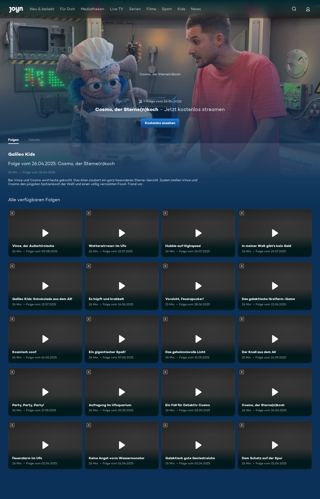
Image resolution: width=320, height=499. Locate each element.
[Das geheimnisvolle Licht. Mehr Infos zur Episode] (198, 339)
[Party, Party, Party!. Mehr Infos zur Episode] (45, 392)
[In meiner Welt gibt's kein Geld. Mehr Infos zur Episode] (275, 233)
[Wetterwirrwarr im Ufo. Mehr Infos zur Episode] (122, 233)
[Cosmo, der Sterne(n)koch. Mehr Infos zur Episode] (275, 392)
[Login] (308, 9)
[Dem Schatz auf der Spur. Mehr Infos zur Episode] (275, 445)
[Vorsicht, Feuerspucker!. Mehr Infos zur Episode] (198, 286)
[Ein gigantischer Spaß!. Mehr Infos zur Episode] (122, 339)
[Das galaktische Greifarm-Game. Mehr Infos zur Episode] (275, 286)
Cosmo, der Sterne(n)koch (160, 74)
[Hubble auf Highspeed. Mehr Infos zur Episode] (198, 233)
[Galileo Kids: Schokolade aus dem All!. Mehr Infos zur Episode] (45, 286)
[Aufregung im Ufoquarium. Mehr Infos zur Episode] (122, 392)
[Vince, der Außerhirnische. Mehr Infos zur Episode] (45, 233)
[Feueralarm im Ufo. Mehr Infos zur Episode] (45, 445)
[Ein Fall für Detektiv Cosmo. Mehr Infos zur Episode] (198, 392)
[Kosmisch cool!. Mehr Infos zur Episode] (45, 339)
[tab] (14, 140)
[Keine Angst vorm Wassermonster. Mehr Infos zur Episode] (122, 445)
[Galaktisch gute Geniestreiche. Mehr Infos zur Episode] (198, 445)
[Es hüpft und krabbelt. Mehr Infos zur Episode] (122, 286)
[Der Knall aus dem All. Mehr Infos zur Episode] (275, 339)
